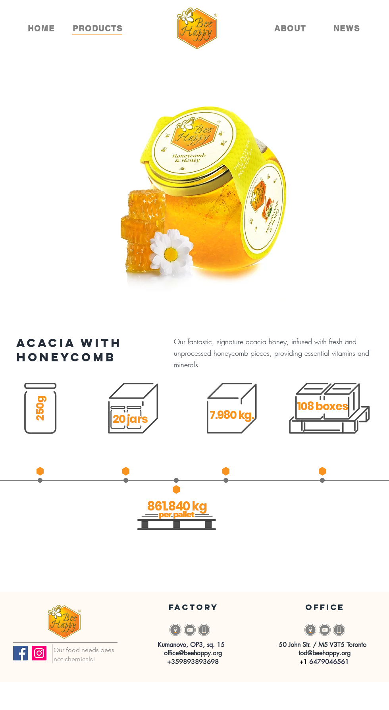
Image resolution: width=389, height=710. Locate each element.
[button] (175, 630)
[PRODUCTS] (98, 28)
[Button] (189, 630)
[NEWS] (347, 28)
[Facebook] (20, 653)
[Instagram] (39, 653)
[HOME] (42, 28)
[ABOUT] (291, 28)
